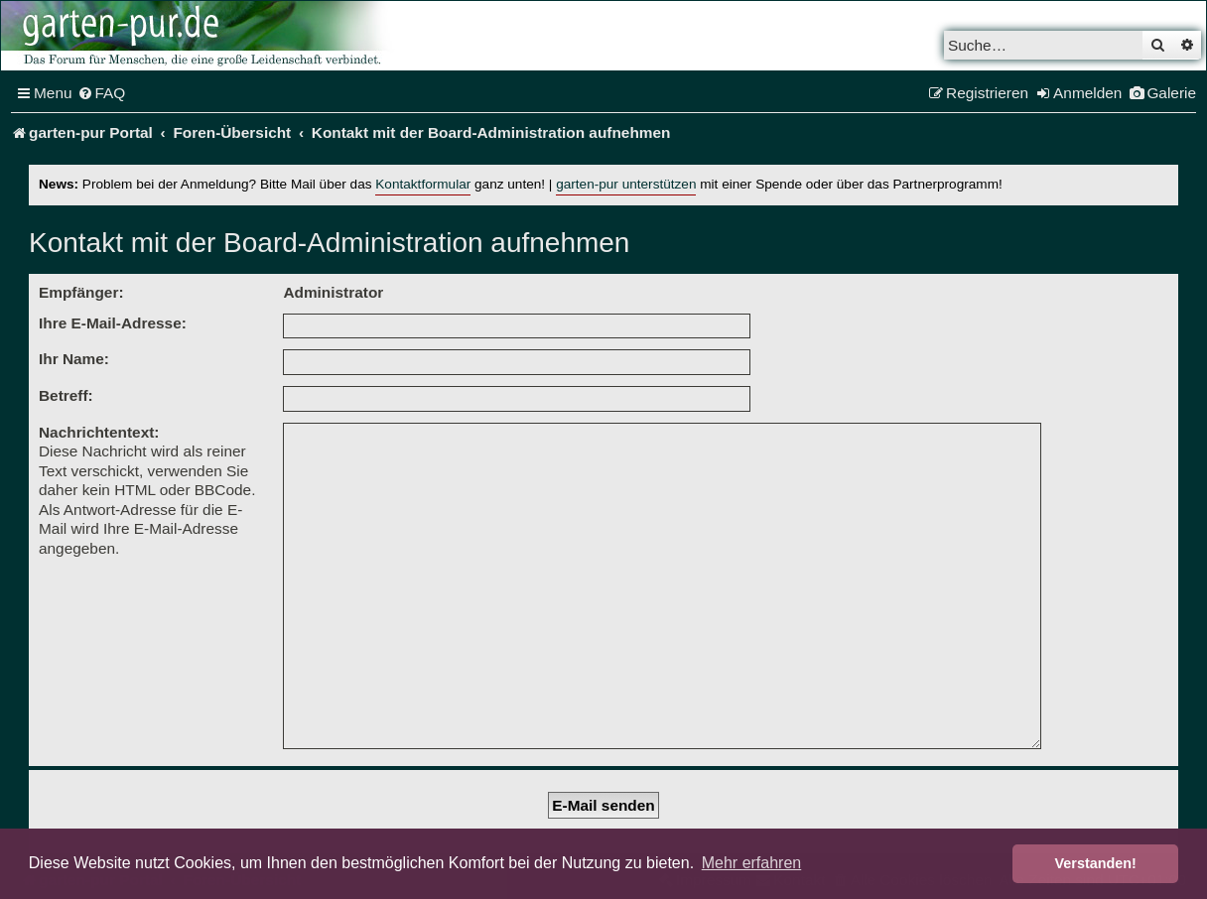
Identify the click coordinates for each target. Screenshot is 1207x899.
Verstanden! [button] (1096, 863)
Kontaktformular (422, 184)
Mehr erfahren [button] (752, 862)
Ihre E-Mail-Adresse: (113, 323)
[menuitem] (101, 93)
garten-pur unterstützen (626, 184)
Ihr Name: (74, 358)
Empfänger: (81, 292)
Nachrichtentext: (99, 432)
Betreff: (66, 395)
